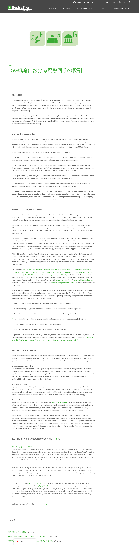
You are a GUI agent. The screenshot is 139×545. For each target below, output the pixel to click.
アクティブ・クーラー (45, 486)
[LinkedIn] (129, 2)
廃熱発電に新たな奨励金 (17, 532)
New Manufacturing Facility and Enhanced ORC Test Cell (28, 536)
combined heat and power (83, 280)
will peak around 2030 (60, 402)
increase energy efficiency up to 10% (64, 282)
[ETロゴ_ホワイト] (20, 9)
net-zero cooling (61, 280)
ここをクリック (43, 504)
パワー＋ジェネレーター (37, 483)
